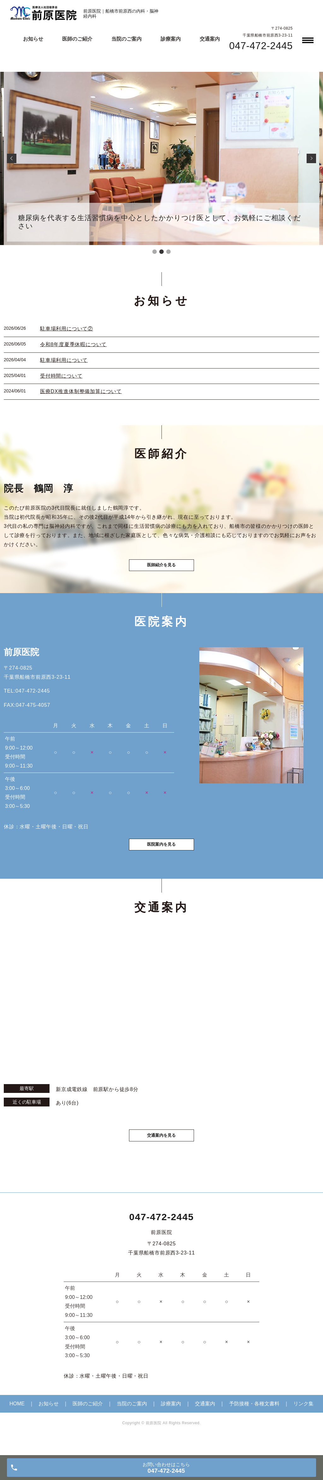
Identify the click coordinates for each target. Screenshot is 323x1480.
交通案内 (210, 39)
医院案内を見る (161, 857)
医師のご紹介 (77, 39)
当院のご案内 (126, 39)
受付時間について (61, 376)
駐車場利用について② (66, 328)
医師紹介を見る (161, 570)
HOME (17, 1420)
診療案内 (171, 39)
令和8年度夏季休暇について (73, 344)
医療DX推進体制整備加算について (81, 391)
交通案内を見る (161, 1150)
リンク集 (303, 1420)
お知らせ (33, 39)
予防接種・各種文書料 (254, 1420)
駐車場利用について (64, 360)
